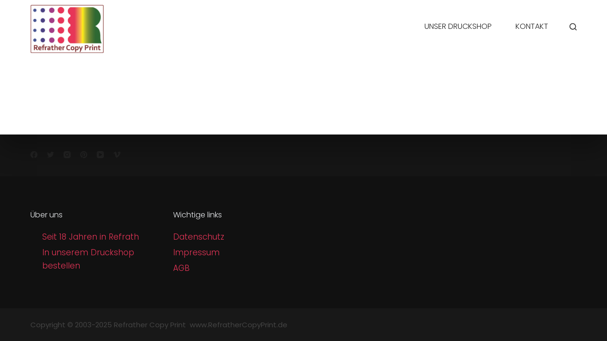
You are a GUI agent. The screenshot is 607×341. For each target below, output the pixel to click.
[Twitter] (50, 154)
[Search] (573, 26)
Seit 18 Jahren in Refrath (90, 236)
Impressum (196, 252)
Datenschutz (198, 236)
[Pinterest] (83, 154)
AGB (181, 268)
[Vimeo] (116, 154)
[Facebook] (33, 154)
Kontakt (531, 26)
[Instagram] (67, 154)
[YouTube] (100, 154)
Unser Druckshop (458, 26)
